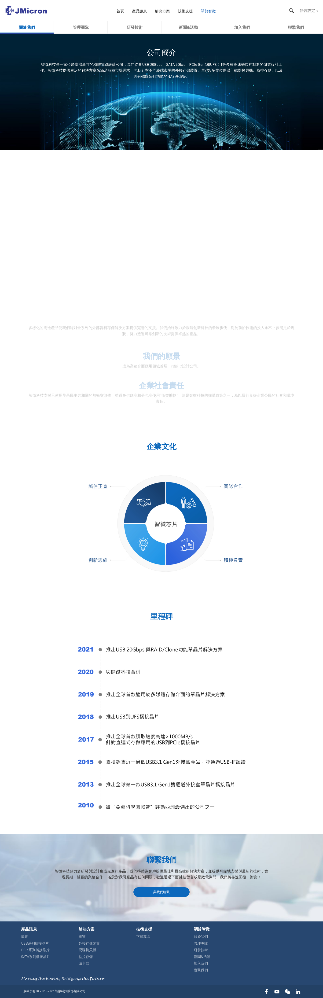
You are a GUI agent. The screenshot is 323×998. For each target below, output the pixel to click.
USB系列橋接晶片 (35, 943)
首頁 (120, 11)
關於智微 (208, 11)
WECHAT (287, 991)
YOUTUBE (277, 991)
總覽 (24, 936)
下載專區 (143, 936)
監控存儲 (86, 956)
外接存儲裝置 (89, 943)
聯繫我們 (296, 27)
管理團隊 (81, 27)
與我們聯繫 (161, 892)
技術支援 (185, 11)
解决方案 (162, 11)
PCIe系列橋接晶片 (35, 949)
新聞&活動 (188, 27)
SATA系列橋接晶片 (35, 956)
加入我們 (242, 27)
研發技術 (135, 27)
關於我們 (27, 27)
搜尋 (291, 11)
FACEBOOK (266, 991)
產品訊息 (139, 11)
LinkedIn (298, 991)
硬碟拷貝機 (87, 949)
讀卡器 (84, 963)
